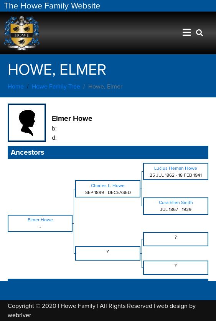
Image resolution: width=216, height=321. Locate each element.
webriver (19, 315)
